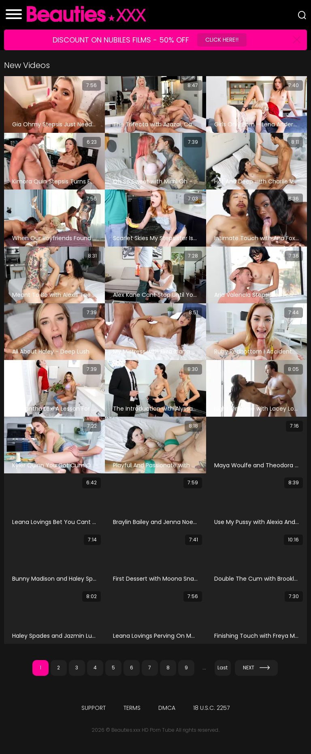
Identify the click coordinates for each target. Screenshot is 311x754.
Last (222, 667)
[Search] (302, 15)
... (204, 667)
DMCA (166, 708)
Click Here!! (222, 40)
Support (93, 708)
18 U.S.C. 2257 (211, 708)
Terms (132, 708)
